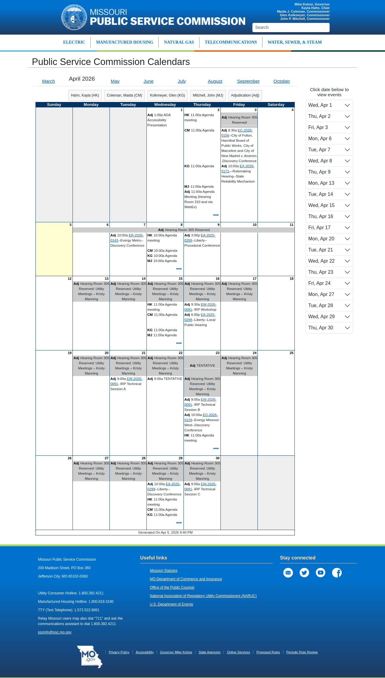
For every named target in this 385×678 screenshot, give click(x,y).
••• (216, 215)
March (48, 81)
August (215, 81)
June (148, 81)
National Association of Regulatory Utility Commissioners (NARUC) (203, 596)
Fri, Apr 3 (318, 127)
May (115, 81)
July (182, 81)
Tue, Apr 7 (319, 149)
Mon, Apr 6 (319, 138)
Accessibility (145, 652)
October (281, 81)
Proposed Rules (268, 652)
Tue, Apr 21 (320, 249)
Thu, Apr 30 (320, 327)
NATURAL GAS (179, 42)
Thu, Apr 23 (320, 272)
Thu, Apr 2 (319, 116)
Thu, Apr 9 (319, 171)
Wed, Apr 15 (321, 205)
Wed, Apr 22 (321, 260)
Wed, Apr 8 (320, 160)
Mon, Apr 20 (321, 238)
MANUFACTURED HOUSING (124, 42)
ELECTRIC (74, 42)
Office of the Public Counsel (172, 587)
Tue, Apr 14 (320, 194)
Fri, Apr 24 (319, 283)
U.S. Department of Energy (171, 604)
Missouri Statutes (163, 571)
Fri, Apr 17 (319, 227)
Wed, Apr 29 (321, 316)
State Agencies (209, 652)
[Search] (291, 27)
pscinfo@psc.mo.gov (55, 632)
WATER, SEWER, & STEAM (295, 42)
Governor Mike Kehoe (176, 652)
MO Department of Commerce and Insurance (186, 579)
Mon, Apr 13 (321, 183)
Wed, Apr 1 (320, 105)
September (248, 81)
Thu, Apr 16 (320, 216)
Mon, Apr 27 (321, 294)
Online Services (238, 652)
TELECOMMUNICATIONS (231, 42)
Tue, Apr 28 (320, 305)
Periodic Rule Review (302, 652)
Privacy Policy (119, 652)
